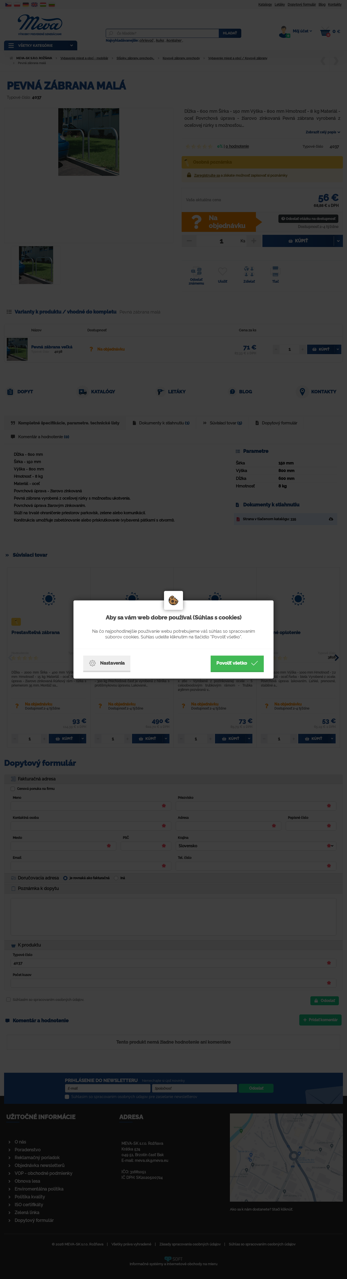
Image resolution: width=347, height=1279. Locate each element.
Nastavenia (107, 663)
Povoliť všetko (237, 663)
